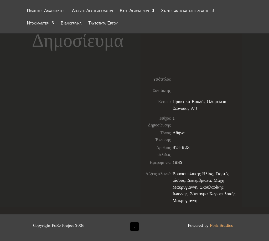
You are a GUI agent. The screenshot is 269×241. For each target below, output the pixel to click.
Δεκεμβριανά (199, 180)
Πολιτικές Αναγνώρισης (46, 11)
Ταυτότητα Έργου (103, 23)
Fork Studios (221, 225)
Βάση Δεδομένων (134, 11)
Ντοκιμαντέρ (38, 23)
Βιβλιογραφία (71, 23)
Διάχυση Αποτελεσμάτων (92, 11)
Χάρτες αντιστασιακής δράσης (185, 11)
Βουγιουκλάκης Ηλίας (193, 173)
